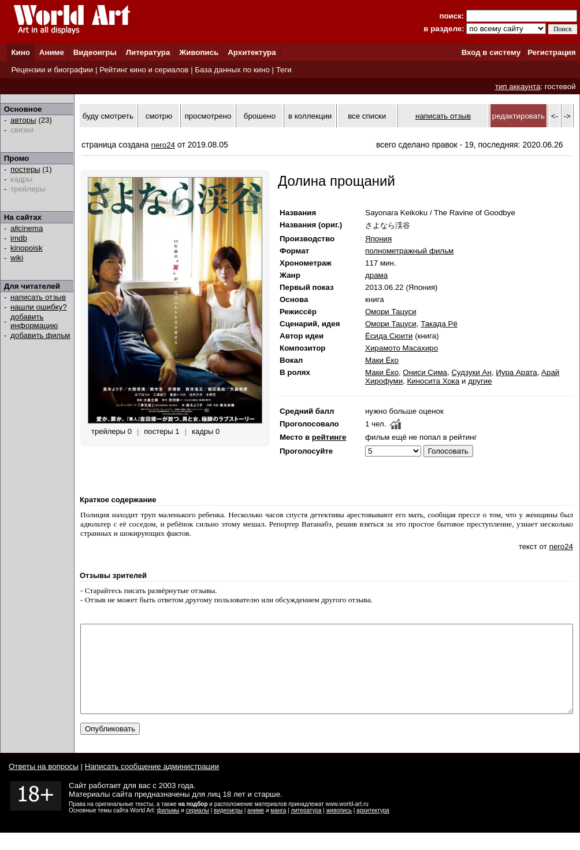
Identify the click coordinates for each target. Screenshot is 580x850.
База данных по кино (232, 69)
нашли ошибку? (38, 307)
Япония (378, 238)
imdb (18, 238)
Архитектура (252, 52)
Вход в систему (491, 52)
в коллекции (310, 116)
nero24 (163, 145)
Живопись (198, 52)
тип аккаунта (518, 86)
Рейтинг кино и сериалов (143, 69)
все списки (367, 116)
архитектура (372, 828)
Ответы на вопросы (44, 783)
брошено (260, 116)
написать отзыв (38, 297)
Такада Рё (439, 323)
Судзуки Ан (471, 372)
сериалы (197, 828)
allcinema (26, 228)
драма (376, 275)
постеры (25, 169)
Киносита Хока (433, 381)
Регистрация (551, 52)
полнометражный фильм (409, 250)
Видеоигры (95, 52)
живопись (339, 828)
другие (480, 381)
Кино (20, 52)
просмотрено (208, 116)
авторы (23, 120)
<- (554, 116)
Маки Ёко (382, 360)
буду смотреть (108, 116)
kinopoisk (26, 248)
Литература (148, 52)
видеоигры (228, 828)
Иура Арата (516, 372)
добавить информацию (34, 321)
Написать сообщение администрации (152, 783)
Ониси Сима (425, 372)
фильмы (168, 828)
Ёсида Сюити (389, 336)
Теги (284, 69)
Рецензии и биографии (52, 69)
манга (278, 828)
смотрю (159, 116)
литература (306, 828)
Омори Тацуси (391, 311)
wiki (16, 257)
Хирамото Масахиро (401, 348)
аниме (255, 828)
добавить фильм (40, 335)
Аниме (51, 52)
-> (567, 116)
